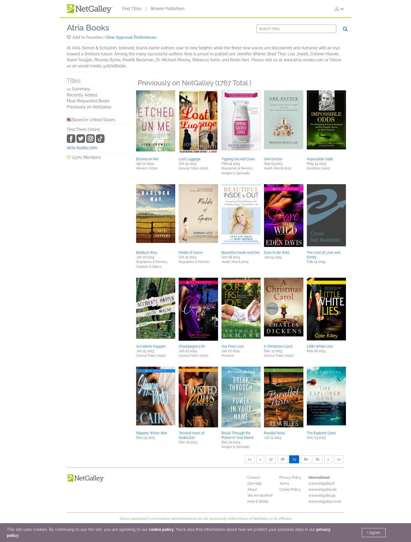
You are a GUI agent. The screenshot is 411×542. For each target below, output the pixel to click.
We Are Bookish (260, 496)
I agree (373, 532)
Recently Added (82, 95)
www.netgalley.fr (322, 484)
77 (271, 459)
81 (317, 459)
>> (339, 459)
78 (282, 459)
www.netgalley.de (323, 490)
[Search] (296, 29)
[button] (69, 37)
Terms (284, 484)
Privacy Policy (290, 478)
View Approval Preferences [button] (131, 37)
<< (249, 459)
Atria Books (88, 28)
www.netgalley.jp (322, 496)
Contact (253, 478)
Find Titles (132, 8)
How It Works (258, 502)
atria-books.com (82, 147)
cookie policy (161, 529)
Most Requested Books (88, 101)
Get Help (254, 484)
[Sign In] (339, 8)
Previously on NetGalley (89, 107)
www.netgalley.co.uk (325, 502)
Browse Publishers (167, 8)
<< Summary (78, 89)
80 (306, 459)
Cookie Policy (290, 490)
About (252, 490)
